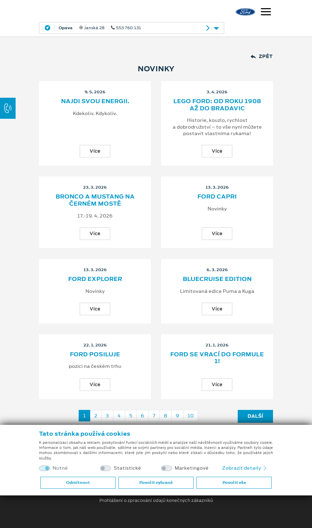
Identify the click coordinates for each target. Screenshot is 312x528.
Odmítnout (78, 482)
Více (95, 151)
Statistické (127, 468)
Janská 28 (100, 28)
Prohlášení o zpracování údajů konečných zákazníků (156, 500)
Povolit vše (234, 482)
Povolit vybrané (156, 482)
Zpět (262, 56)
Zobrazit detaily (245, 468)
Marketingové (192, 468)
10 (191, 415)
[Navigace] (266, 12)
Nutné (60, 468)
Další (255, 416)
